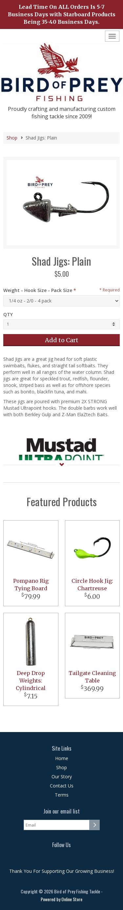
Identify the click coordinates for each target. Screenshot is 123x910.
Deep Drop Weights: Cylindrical (31, 680)
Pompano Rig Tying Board (31, 585)
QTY (8, 314)
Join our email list (61, 811)
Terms (62, 795)
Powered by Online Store (61, 899)
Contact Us (61, 786)
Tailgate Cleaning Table (92, 677)
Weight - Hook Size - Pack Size (37, 290)
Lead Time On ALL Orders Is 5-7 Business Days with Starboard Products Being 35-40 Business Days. (61, 14)
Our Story (61, 776)
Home (61, 758)
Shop (12, 138)
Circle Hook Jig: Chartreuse (92, 585)
